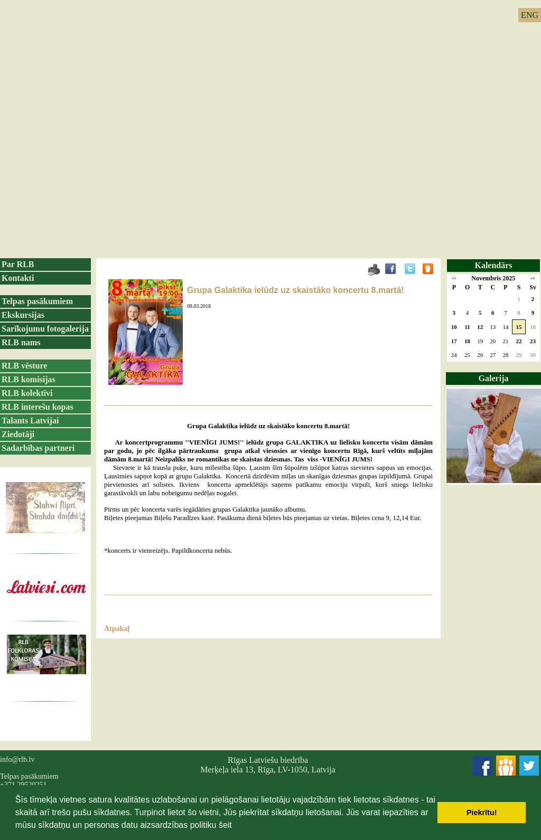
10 (454, 327)
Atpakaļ (116, 629)
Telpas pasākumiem (37, 301)
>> (532, 278)
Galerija (494, 378)
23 (533, 341)
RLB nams (21, 342)
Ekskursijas (23, 314)
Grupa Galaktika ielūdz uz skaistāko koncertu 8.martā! (295, 290)
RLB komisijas (28, 379)
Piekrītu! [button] (482, 812)
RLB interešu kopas (37, 406)
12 (480, 327)
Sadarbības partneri (38, 447)
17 (454, 341)
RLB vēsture (24, 365)
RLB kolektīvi (27, 393)
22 (519, 341)
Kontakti (18, 277)
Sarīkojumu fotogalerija (45, 328)
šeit (225, 824)
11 (467, 327)
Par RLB (18, 264)
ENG (529, 15)
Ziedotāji (18, 434)
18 (467, 341)
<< (454, 278)
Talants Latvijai (30, 420)
